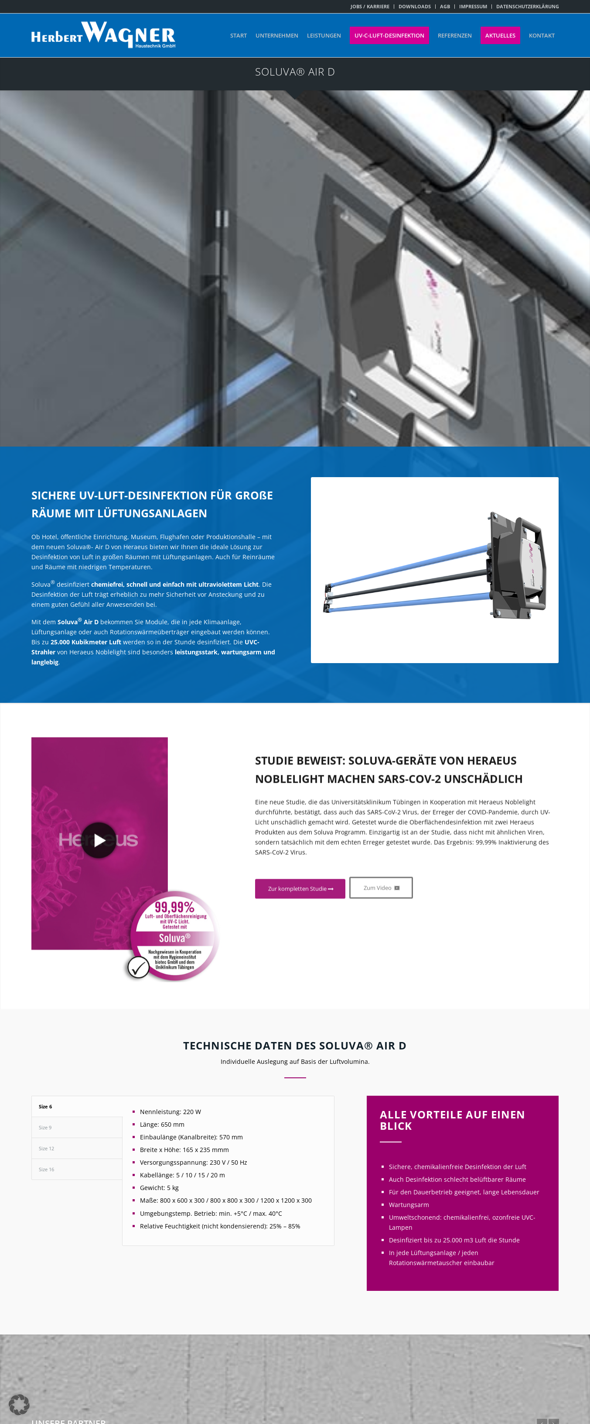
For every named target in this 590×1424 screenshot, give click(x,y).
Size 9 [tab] (45, 1127)
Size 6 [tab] (45, 1106)
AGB (445, 6)
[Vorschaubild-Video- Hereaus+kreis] (127, 937)
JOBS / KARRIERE (370, 6)
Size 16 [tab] (46, 1169)
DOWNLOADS (415, 6)
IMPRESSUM (473, 6)
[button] (19, 1405)
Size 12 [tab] (46, 1148)
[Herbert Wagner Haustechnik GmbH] (103, 35)
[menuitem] (370, 6)
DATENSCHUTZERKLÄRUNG (527, 6)
